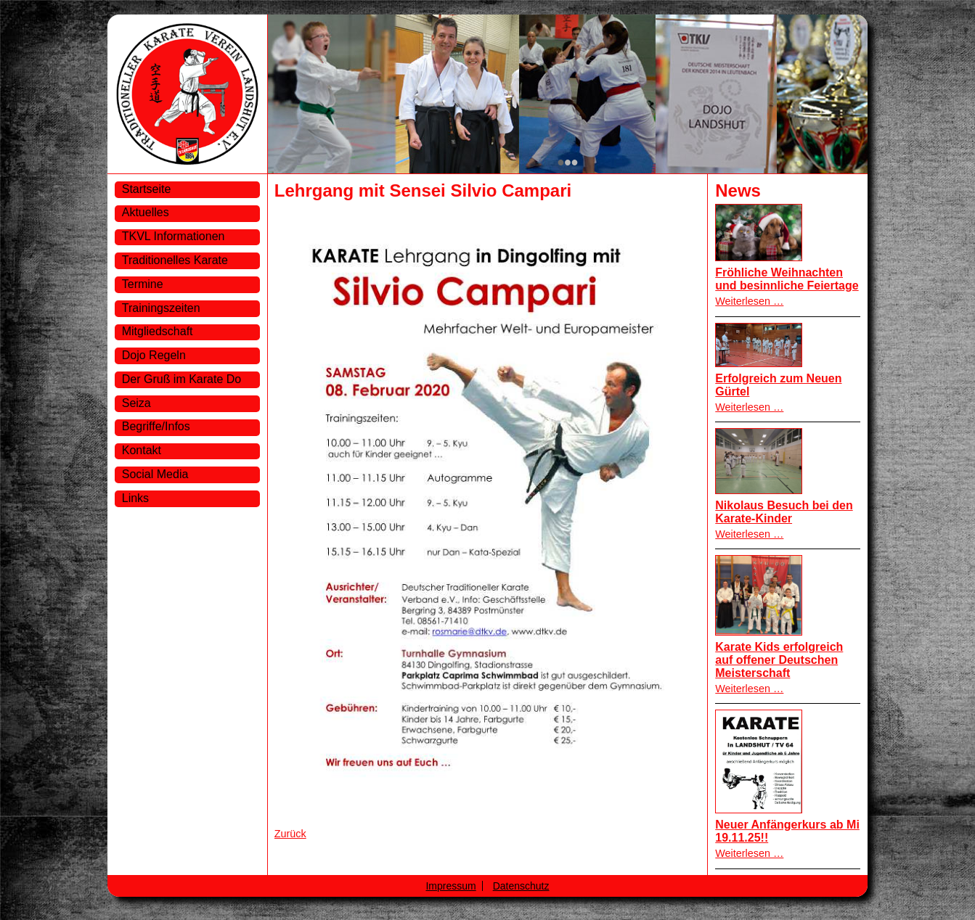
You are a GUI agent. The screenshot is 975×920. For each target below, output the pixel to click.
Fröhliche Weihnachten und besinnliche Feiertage (786, 279)
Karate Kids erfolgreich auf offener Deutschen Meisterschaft (779, 659)
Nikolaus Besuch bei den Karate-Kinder (783, 512)
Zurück (290, 833)
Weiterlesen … (749, 301)
